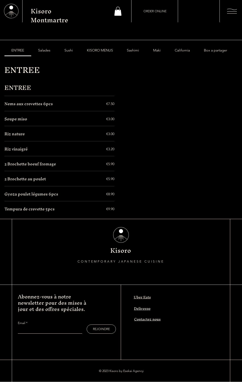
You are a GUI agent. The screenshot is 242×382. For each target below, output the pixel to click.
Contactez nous (147, 319)
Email (22, 322)
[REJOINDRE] (101, 329)
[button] (118, 11)
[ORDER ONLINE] (154, 11)
